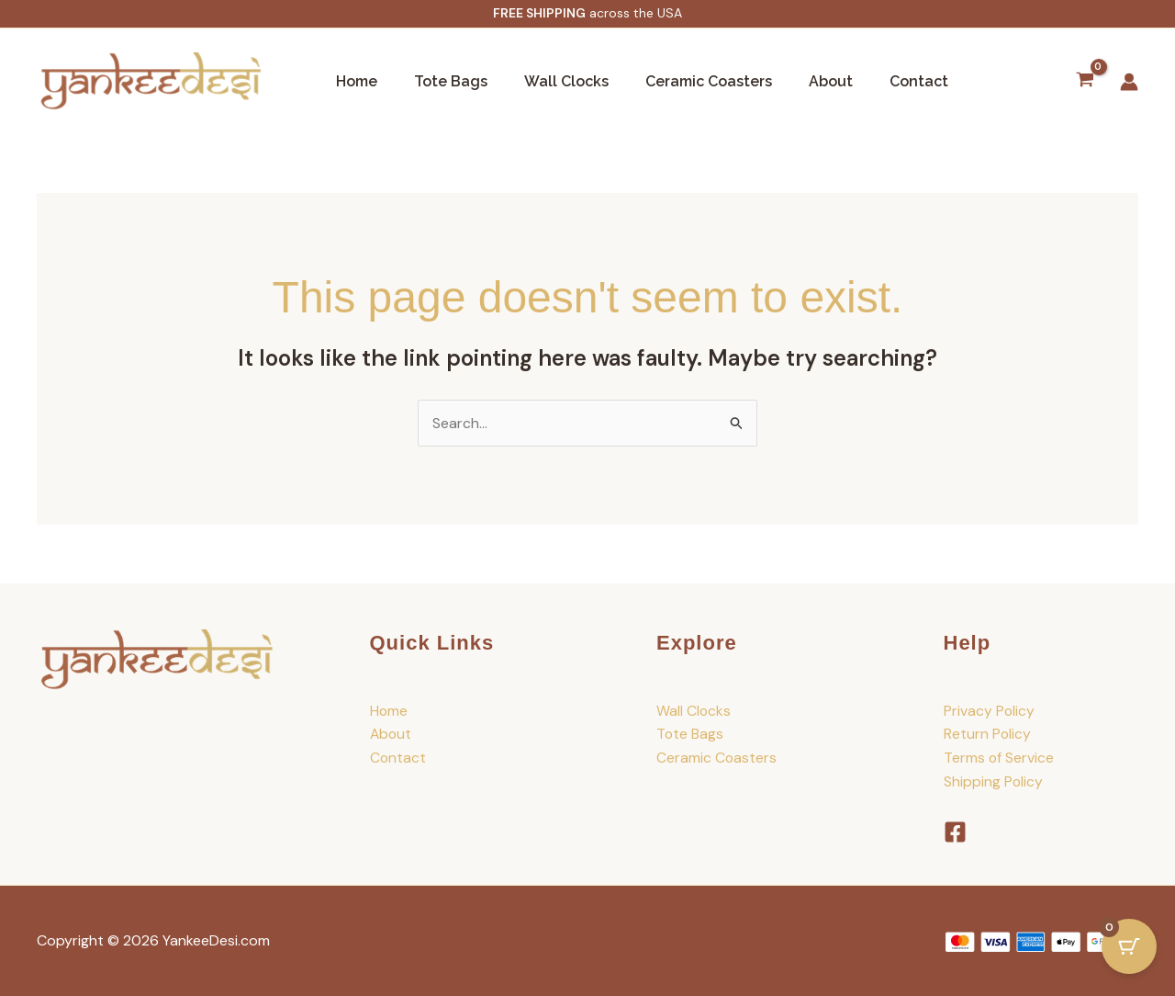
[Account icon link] (1129, 82)
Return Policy (988, 734)
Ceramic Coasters (683, 81)
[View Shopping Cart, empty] (1085, 81)
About (798, 81)
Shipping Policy (994, 781)
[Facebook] (955, 832)
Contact (878, 81)
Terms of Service (999, 757)
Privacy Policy (989, 710)
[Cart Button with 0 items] (1129, 950)
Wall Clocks (548, 81)
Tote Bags (439, 81)
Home (353, 81)
